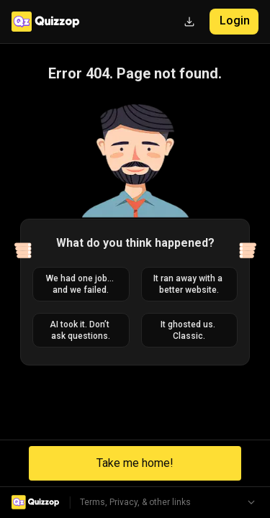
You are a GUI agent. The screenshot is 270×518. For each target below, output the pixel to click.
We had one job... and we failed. (81, 284)
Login (235, 20)
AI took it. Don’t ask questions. (81, 330)
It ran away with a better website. (189, 284)
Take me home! (135, 463)
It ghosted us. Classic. (189, 330)
